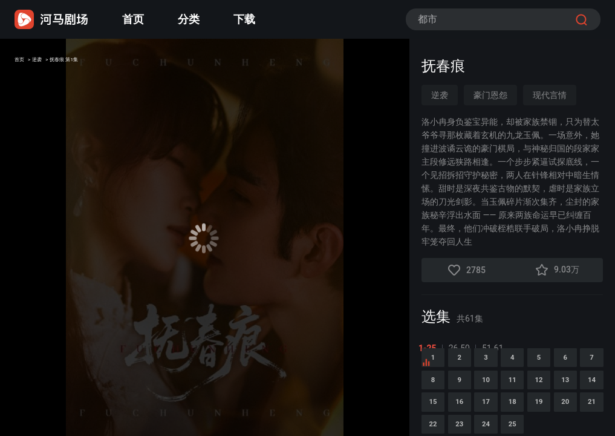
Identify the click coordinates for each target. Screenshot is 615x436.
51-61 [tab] (495, 348)
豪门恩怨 (490, 95)
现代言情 (550, 95)
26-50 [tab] (462, 348)
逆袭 (55, 62)
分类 (189, 19)
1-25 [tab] (430, 348)
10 (587, 405)
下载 (244, 19)
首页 (133, 19)
